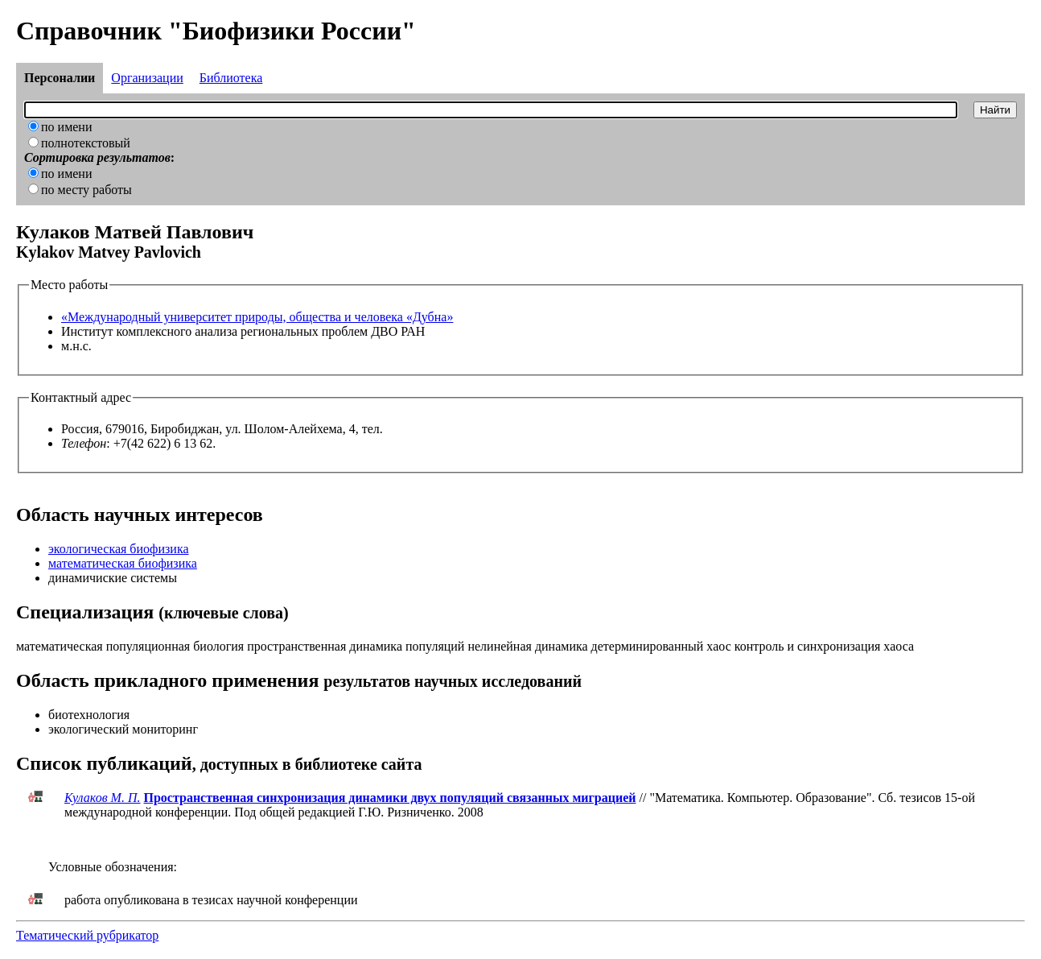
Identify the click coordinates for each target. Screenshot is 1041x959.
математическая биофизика (122, 563)
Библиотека (231, 78)
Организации (147, 78)
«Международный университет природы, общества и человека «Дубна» (257, 317)
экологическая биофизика (118, 549)
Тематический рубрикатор (87, 935)
